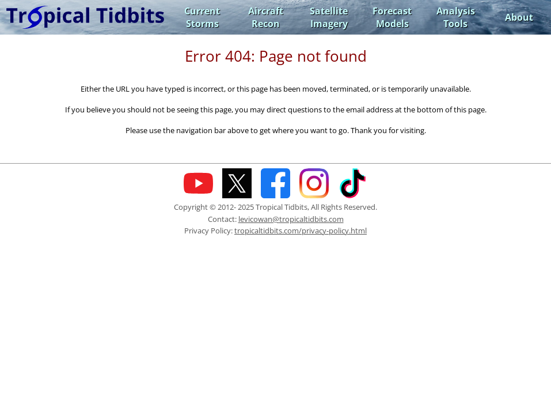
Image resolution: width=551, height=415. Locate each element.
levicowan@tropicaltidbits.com (291, 219)
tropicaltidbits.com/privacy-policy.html (300, 230)
